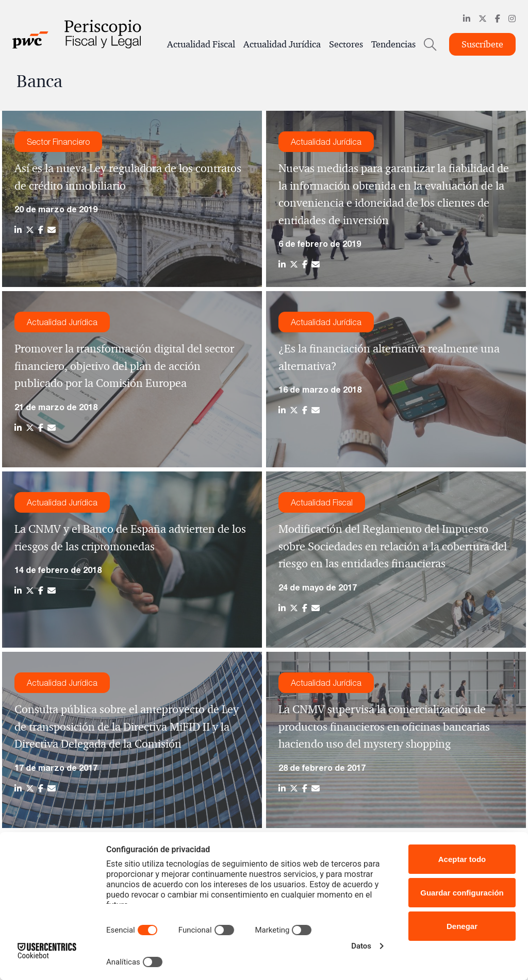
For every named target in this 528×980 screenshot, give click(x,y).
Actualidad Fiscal (201, 44)
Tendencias (393, 44)
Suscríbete (482, 44)
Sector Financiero (58, 141)
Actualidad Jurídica (282, 44)
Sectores (346, 44)
